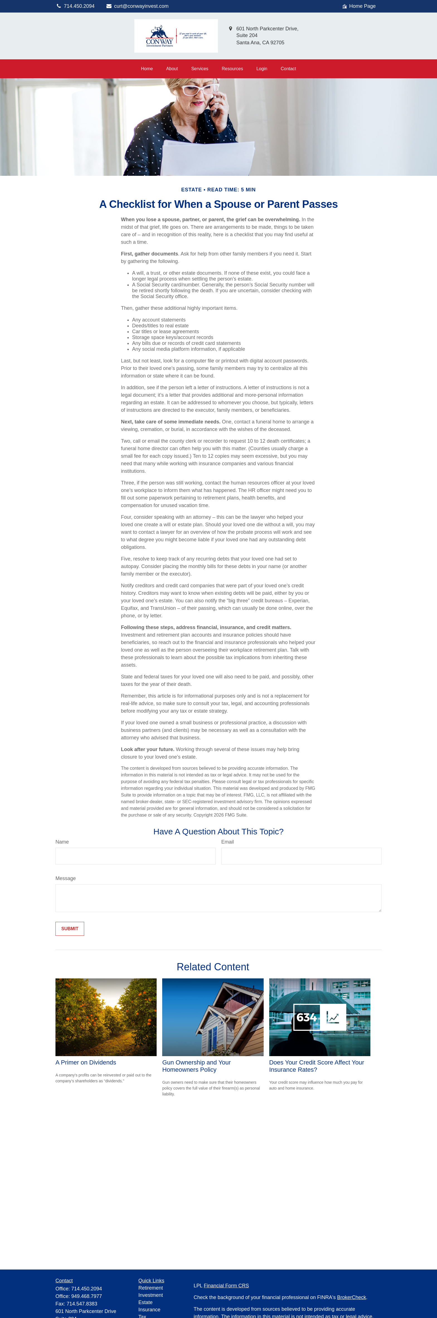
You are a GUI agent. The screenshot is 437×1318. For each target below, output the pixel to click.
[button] (147, 69)
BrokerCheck (351, 1297)
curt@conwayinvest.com (137, 6)
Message (65, 878)
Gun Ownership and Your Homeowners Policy (196, 1066)
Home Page (359, 6)
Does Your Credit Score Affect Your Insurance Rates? (316, 1066)
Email (227, 842)
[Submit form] (69, 929)
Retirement (151, 1288)
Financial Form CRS (226, 1285)
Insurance (150, 1309)
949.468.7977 (86, 1296)
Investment (151, 1295)
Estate (146, 1302)
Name (62, 842)
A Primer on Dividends (85, 1062)
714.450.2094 (86, 1289)
